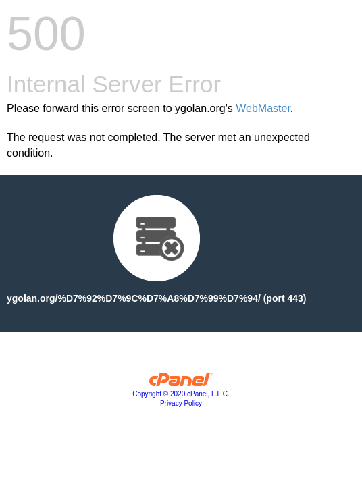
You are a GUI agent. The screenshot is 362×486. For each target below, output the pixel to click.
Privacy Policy (181, 403)
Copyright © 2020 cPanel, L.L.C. (181, 394)
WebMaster (263, 108)
